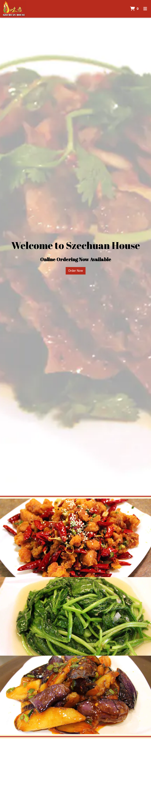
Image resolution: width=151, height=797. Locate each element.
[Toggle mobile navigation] (145, 8)
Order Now (75, 271)
